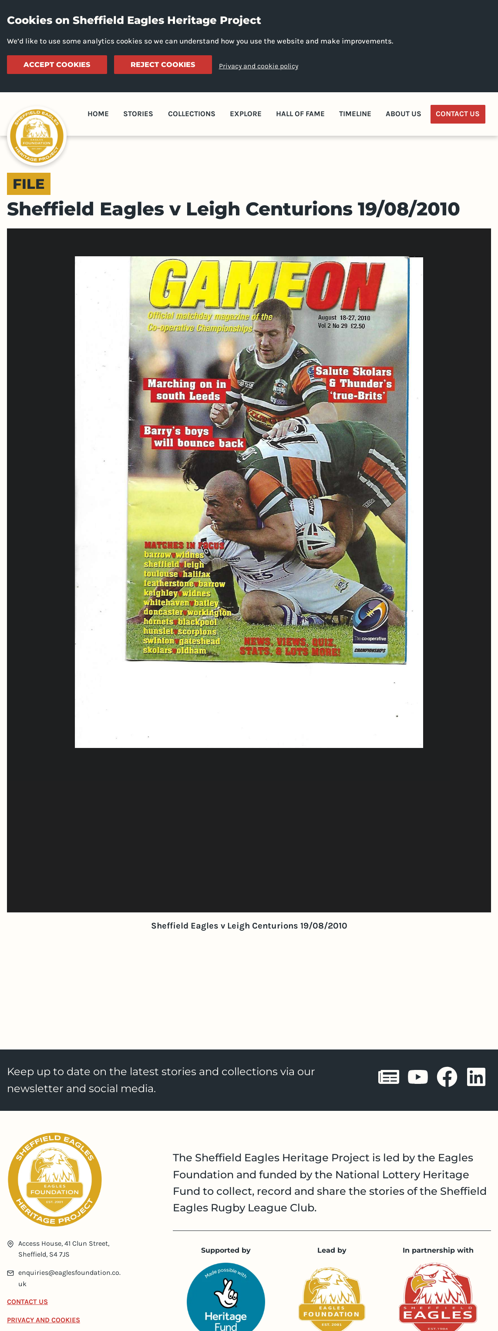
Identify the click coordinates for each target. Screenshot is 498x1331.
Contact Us (458, 113)
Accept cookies (57, 64)
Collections (191, 113)
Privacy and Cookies (43, 1320)
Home (98, 113)
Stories (138, 113)
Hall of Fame (300, 113)
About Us (403, 113)
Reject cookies (163, 64)
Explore (246, 113)
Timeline (355, 113)
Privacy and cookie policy (258, 66)
